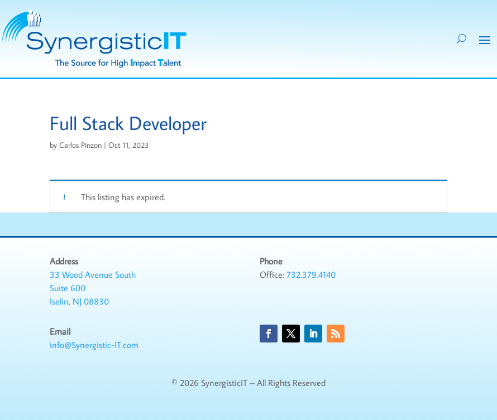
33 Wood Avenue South (93, 274)
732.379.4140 (311, 274)
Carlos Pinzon (80, 145)
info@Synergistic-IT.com (94, 344)
